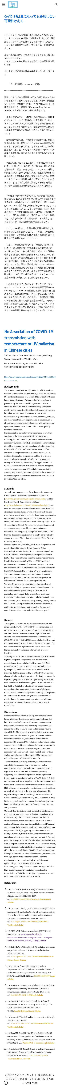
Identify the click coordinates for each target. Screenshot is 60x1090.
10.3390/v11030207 (41, 976)
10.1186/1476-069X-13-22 (20, 995)
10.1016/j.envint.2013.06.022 (21, 957)
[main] (30, 18)
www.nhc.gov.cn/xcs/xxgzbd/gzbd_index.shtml (25, 499)
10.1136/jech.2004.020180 (20, 921)
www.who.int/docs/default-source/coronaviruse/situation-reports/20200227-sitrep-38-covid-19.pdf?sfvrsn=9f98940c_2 (30, 937)
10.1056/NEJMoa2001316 (20, 899)
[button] (4, 4)
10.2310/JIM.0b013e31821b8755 (23, 1023)
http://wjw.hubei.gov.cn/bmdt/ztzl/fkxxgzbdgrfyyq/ (27, 505)
